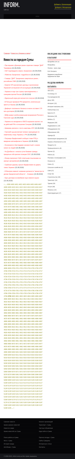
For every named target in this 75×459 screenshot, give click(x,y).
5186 (37, 402)
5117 (40, 383)
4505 (33, 212)
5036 (37, 360)
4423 (25, 190)
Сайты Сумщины (44, 440)
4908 (5, 327)
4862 (21, 313)
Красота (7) (51, 113)
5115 (33, 383)
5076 (37, 372)
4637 (40, 249)
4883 (25, 318)
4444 (29, 195)
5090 (13, 377)
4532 (21, 221)
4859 (9, 313)
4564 (29, 229)
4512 (21, 215)
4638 (5, 251)
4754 (29, 282)
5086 (37, 374)
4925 (33, 330)
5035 (33, 360)
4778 (5, 290)
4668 (5, 260)
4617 (40, 243)
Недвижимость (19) (54, 126)
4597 (40, 237)
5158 (5, 397)
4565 (33, 229)
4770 (13, 288)
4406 (36, 184)
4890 (13, 321)
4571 (17, 232)
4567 (40, 229)
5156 (37, 394)
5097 (40, 377)
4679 (9, 263)
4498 (5, 212)
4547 (40, 223)
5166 (37, 397)
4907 (40, 324)
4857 (40, 310)
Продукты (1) (52, 145)
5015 (33, 355)
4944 (29, 335)
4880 (13, 318)
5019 (9, 358)
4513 (25, 215)
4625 (33, 246)
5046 (37, 363)
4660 (13, 257)
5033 (25, 360)
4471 (17, 204)
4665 (33, 257)
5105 (33, 380)
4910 (13, 327)
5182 (21, 402)
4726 (37, 274)
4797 (40, 293)
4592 (21, 237)
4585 (33, 235)
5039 (9, 363)
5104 (29, 380)
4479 (9, 207)
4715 (33, 271)
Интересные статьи (45, 444)
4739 (9, 279)
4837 (40, 304)
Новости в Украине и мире (20, 53)
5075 (33, 372)
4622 (21, 246)
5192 (21, 405)
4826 (37, 302)
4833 (25, 304)
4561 (17, 229)
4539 (9, 223)
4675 (33, 260)
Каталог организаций (46, 422)
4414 (29, 187)
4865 (33, 313)
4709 (9, 271)
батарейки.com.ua (53, 61)
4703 (25, 268)
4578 (5, 235)
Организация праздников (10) (57, 138)
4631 (17, 249)
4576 (37, 232)
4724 (29, 274)
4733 (25, 276)
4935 (33, 332)
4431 (17, 193)
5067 (40, 369)
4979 (9, 346)
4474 (29, 204)
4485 (33, 207)
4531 (17, 221)
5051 (17, 366)
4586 (37, 235)
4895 (33, 321)
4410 (13, 187)
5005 (33, 352)
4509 (9, 215)
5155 (33, 394)
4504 (29, 212)
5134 (29, 388)
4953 (25, 338)
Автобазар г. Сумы (10, 447)
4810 (13, 299)
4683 (25, 263)
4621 (17, 246)
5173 (25, 399)
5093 (25, 377)
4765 (33, 285)
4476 (37, 204)
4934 (29, 332)
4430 (13, 193)
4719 (9, 274)
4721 (17, 274)
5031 (17, 360)
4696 (37, 265)
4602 (21, 240)
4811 (17, 299)
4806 (37, 296)
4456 (37, 198)
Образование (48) (53, 132)
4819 (9, 302)
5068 (5, 372)
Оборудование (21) (54, 129)
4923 (25, 330)
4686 (37, 263)
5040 (13, 363)
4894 (29, 321)
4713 (25, 271)
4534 (29, 221)
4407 (40, 184)
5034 (29, 360)
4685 (33, 263)
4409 (9, 187)
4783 (25, 290)
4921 (17, 330)
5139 (9, 391)
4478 (5, 207)
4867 (40, 313)
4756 (37, 282)
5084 (29, 374)
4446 (37, 195)
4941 (17, 335)
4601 (17, 240)
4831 (17, 304)
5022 (21, 358)
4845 (33, 307)
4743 (25, 279)
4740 (13, 279)
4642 (21, 251)
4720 (13, 274)
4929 (9, 332)
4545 (33, 223)
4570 (13, 232)
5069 (9, 372)
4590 (13, 237)
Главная (7, 53)
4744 (29, 279)
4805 (33, 296)
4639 (9, 251)
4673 (25, 260)
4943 (25, 335)
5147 (40, 391)
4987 (40, 346)
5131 (17, 388)
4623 (25, 246)
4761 (17, 285)
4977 (40, 344)
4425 (33, 190)
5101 (17, 380)
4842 (21, 307)
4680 (13, 263)
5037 (40, 360)
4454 (29, 198)
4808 (5, 299)
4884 (29, 318)
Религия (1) (51, 161)
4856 (37, 310)
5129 (9, 388)
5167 (40, 397)
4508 (5, 215)
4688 (5, 265)
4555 (33, 226)
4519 (9, 218)
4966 (37, 341)
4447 (40, 195)
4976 (37, 344)
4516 (37, 215)
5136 (37, 388)
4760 (13, 285)
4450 (13, 198)
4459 (9, 201)
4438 (5, 195)
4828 (5, 304)
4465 (33, 201)
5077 (40, 372)
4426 (37, 190)
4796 (37, 293)
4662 (21, 257)
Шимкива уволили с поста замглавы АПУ (19, 128)
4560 (13, 229)
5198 (5, 408)
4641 (17, 251)
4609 (9, 243)
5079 (9, 374)
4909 (9, 327)
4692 (21, 265)
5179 (9, 402)
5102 (21, 380)
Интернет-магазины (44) (55, 106)
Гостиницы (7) (52, 94)
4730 (13, 276)
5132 (21, 388)
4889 (9, 321)
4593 (25, 237)
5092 (21, 377)
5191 (17, 405)
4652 (21, 254)
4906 (37, 324)
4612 (21, 243)
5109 (9, 383)
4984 (29, 346)
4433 (25, 193)
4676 (37, 260)
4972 (21, 344)
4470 (13, 204)
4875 (33, 316)
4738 (5, 279)
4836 (37, 304)
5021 (17, 358)
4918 (5, 330)
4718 (5, 274)
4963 (25, 341)
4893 (25, 321)
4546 (37, 223)
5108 (5, 383)
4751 (17, 282)
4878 (5, 318)
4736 (37, 276)
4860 (13, 313)
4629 (9, 249)
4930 (13, 332)
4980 (13, 346)
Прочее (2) (51, 151)
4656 (37, 254)
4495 (33, 209)
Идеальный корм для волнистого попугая (20, 98)
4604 (29, 240)
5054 (29, 366)
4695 (33, 265)
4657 (40, 254)
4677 (40, 260)
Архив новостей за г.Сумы (12, 431)
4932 (21, 332)
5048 (5, 366)
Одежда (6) (51, 135)
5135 (33, 388)
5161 (17, 397)
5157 (40, 394)
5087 (40, 374)
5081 (17, 374)
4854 (29, 310)
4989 (9, 349)
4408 (5, 187)
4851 (17, 310)
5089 (9, 377)
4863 (25, 313)
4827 (40, 302)
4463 (25, 201)
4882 (21, 318)
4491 (17, 209)
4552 (21, 226)
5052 (21, 366)
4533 (25, 221)
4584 (29, 235)
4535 (33, 221)
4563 (25, 229)
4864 (29, 313)
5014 (29, 355)
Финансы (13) (52, 190)
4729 (9, 276)
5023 (25, 358)
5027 (40, 358)
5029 (9, 360)
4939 (9, 335)
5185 (33, 402)
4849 (9, 310)
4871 (17, 316)
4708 (5, 271)
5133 (25, 388)
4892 (21, 321)
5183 (25, 402)
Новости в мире (9, 428)
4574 (29, 232)
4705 (33, 268)
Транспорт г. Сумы (45, 425)
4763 (25, 285)
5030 (13, 360)
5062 (21, 369)
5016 (37, 355)
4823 (25, 302)
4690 (13, 265)
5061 (17, 369)
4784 (29, 290)
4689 (9, 265)
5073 (25, 372)
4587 (40, 235)
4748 (5, 282)
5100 (13, 380)
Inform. (12, 5)
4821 (17, 302)
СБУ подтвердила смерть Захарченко (18, 71)
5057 (40, 366)
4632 (21, 249)
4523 (25, 218)
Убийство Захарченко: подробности (17, 75)
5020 (13, 358)
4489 (9, 209)
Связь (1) (51, 164)
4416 (37, 187)
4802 (21, 296)
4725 (33, 274)
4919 (9, 330)
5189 (9, 405)
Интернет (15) (52, 103)
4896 (37, 321)
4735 (33, 276)
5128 (5, 388)
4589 (9, 237)
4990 (13, 349)
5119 (9, 385)
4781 (17, 290)
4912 (21, 327)
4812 (21, 299)
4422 (21, 190)
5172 (21, 399)
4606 (37, 240)
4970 (13, 344)
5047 (40, 363)
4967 (40, 341)
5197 (40, 405)
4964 (29, 341)
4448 (5, 198)
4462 (21, 201)
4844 (29, 307)
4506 (37, 212)
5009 (9, 355)
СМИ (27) (51, 170)
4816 (37, 299)
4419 (9, 190)
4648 (5, 254)
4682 (21, 263)
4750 (13, 282)
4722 (21, 274)
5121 (17, 385)
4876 (37, 316)
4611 (17, 243)
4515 (33, 215)
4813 (25, 299)
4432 (21, 193)
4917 (40, 327)
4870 (13, 316)
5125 (33, 385)
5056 (37, 366)
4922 (21, 330)
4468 (5, 204)
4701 (17, 268)
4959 (9, 341)
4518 (5, 218)
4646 (37, 251)
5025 (33, 358)
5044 (29, 363)
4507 (40, 212)
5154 (29, 394)
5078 (5, 374)
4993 (25, 349)
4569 (9, 232)
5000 (13, 352)
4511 (17, 215)
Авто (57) (51, 90)
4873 (25, 316)
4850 (13, 310)
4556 (37, 226)
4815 (33, 299)
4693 (25, 265)
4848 (5, 310)
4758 (5, 285)
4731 (17, 276)
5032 (21, 360)
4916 (37, 327)
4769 (9, 288)
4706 (37, 268)
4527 (40, 218)
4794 (29, 293)
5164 (29, 397)
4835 (33, 304)
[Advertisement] (37, 33)
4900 (13, 324)
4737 (40, 276)
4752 (21, 282)
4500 (13, 212)
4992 (21, 349)
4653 (25, 254)
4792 (21, 293)
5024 (29, 358)
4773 (25, 288)
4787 (40, 290)
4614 (29, 243)
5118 (5, 385)
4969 (9, 344)
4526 (37, 218)
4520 (13, 218)
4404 (28, 184)
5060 (13, 369)
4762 (21, 285)
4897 (40, 321)
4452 (21, 198)
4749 (9, 282)
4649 (9, 254)
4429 (9, 193)
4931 (17, 332)
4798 (5, 296)
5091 (17, 377)
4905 (33, 324)
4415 (33, 187)
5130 (13, 388)
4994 (29, 349)
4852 (21, 310)
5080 (13, 374)
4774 (29, 288)
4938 (5, 335)
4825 (33, 302)
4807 (40, 296)
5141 (17, 391)
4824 (29, 302)
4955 (33, 338)
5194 (29, 405)
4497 (40, 209)
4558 (5, 229)
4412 (21, 187)
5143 (25, 391)
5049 (9, 366)
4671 (17, 260)
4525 (33, 218)
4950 (13, 338)
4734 (29, 276)
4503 (25, 212)
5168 (5, 399)
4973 (25, 344)
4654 (29, 254)
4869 (9, 316)
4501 (17, 212)
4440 (13, 195)
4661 (17, 257)
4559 (9, 229)
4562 (21, 229)
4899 (9, 324)
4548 (5, 226)
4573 (25, 232)
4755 (33, 282)
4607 (40, 240)
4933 (25, 332)
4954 (29, 338)
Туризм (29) (51, 183)
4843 (25, 307)
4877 (40, 316)
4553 (25, 226)
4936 (37, 332)
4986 (37, 346)
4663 (25, 257)
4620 (13, 246)
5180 (13, 402)
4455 (33, 198)
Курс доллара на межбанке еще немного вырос (22, 178)
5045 (33, 363)
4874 (29, 316)
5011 (17, 355)
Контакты (42, 447)
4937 (40, 332)
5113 (25, 383)
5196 (37, 405)
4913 (25, 327)
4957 (40, 338)
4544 (29, 223)
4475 (33, 204)
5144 (29, 391)
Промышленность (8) (54, 148)
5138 (5, 391)
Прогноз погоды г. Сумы (46, 437)
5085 (33, 374)
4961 (17, 341)
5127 (40, 385)
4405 (32, 184)
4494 (29, 209)
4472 (21, 204)
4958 (5, 341)
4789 (9, 293)
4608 (5, 243)
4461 (17, 201)
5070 (13, 372)
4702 (21, 268)
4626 (37, 246)
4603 (25, 240)
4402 (20, 184)
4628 (5, 249)
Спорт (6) (51, 174)
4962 (21, 341)
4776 (37, 288)
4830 (13, 304)
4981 (17, 346)
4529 (9, 221)
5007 (40, 352)
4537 (40, 221)
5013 (25, 355)
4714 (29, 271)
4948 (5, 338)
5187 (40, 402)
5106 (37, 380)
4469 (9, 204)
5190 (13, 405)
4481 (17, 207)
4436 (37, 193)
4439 (9, 195)
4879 (9, 318)
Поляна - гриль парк (54, 68)
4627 (40, 246)
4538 (5, 223)
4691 (17, 265)
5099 (9, 380)
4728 (5, 276)
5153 (25, 394)
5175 (33, 399)
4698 (5, 268)
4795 (33, 293)
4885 (33, 318)
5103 (25, 380)
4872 (21, 316)
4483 (25, 207)
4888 (5, 321)
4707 (40, 268)
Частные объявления (46, 428)
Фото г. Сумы (8, 440)
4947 (40, 335)
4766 (37, 285)
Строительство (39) (54, 177)
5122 (21, 385)
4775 (33, 288)
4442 (21, 195)
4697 (40, 265)
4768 (5, 288)
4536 (37, 221)
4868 (5, 316)
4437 (40, 193)
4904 (29, 324)
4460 (13, 201)
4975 (33, 344)
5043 (25, 363)
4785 (33, 290)
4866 (37, 313)
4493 (25, 209)
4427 (40, 190)
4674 (29, 260)
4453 (25, 198)
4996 (37, 349)
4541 (17, 223)
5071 (17, 372)
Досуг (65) (51, 100)
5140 (13, 391)
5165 (33, 397)
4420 (13, 190)
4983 (25, 346)
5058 (5, 369)
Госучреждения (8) (54, 97)
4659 (9, 257)
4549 (9, 226)
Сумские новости (9, 422)
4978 (5, 346)
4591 (17, 237)
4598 (5, 240)
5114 (29, 383)
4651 (17, 254)
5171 (17, 399)
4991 (17, 349)
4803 (25, 296)
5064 (29, 369)
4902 (21, 324)
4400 (12, 184)
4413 (25, 187)
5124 (29, 385)
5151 (17, 394)
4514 (29, 215)
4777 (40, 288)
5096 (37, 377)
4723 (25, 274)
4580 (13, 235)
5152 (21, 394)
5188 (5, 405)
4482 (21, 207)
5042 (21, 363)
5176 (37, 399)
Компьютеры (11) (53, 110)
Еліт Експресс (52, 71)
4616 (37, 243)
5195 (33, 405)
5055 (33, 366)
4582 (21, 235)
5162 (21, 397)
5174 (29, 399)
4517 (40, 215)
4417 (40, 187)
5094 (29, 377)
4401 (16, 184)
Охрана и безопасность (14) (57, 142)
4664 (29, 257)
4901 (17, 324)
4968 (5, 344)
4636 (37, 249)
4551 (17, 226)
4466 (37, 201)
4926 (37, 330)
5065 (33, 369)
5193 (25, 405)
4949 (9, 338)
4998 (5, 352)
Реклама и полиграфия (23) (57, 158)
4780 (13, 290)
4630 (13, 249)
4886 (37, 318)
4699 (9, 268)
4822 (21, 302)
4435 (33, 193)
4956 (37, 338)
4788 (5, 293)
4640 (13, 251)
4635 (33, 249)
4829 (9, 304)
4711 (17, 271)
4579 (9, 235)
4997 (40, 349)
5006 (37, 352)
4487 (40, 207)
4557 (40, 226)
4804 (29, 296)
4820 (13, 302)
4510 (13, 215)
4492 (21, 209)
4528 (5, 221)
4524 (29, 218)
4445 (33, 195)
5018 (5, 358)
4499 (9, 212)
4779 (9, 290)
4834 (29, 304)
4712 (21, 271)
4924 (29, 330)
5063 (25, 369)
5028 (5, 360)
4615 (33, 243)
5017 (40, 355)
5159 (9, 397)
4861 (17, 313)
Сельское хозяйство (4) (55, 167)
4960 (13, 341)
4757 (40, 282)
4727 (40, 274)
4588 (5, 237)
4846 (37, 307)
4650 (13, 254)
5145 (33, 391)
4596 (37, 237)
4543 (25, 223)
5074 (29, 372)
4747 (40, 279)
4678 (5, 263)
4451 (17, 198)
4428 (5, 193)
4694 (29, 265)
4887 (40, 318)
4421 (17, 190)
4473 (25, 204)
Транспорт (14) (52, 180)
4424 (29, 190)
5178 (5, 402)
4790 (13, 293)
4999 (9, 352)
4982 (21, 346)
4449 (9, 198)
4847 (40, 307)
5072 (21, 372)
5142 (21, 391)
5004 (29, 352)
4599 (9, 240)
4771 (17, 288)
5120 (13, 385)
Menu (37, 16)
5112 (21, 383)
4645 (33, 251)
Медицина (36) (52, 122)
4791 (17, 293)
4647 (40, 251)
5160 (13, 397)
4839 (9, 307)
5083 (25, 374)
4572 (21, 232)
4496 (37, 209)
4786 (37, 290)
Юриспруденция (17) (54, 193)
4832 (21, 304)
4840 (13, 307)
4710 (13, 271)
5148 (5, 394)
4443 (25, 195)
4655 (33, 254)
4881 (17, 318)
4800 (13, 296)
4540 (13, 223)
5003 (25, 352)
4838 (5, 307)
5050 (13, 366)
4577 (40, 232)
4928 (5, 332)
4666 (37, 257)
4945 (33, 335)
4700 (13, 268)
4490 (13, 209)
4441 (17, 195)
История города (9, 444)
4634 (29, 249)
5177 (40, 399)
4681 (17, 263)
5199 (9, 408)
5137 (40, 388)
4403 (24, 184)
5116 (37, 383)
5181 (17, 402)
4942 (21, 335)
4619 (9, 246)
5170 (13, 399)
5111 (17, 383)
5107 (40, 380)
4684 (29, 263)
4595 (33, 237)
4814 (29, 299)
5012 (21, 355)
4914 (29, 327)
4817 (40, 299)
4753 (25, 282)
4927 (40, 330)
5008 (5, 355)
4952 (21, 338)
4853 (25, 310)
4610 (13, 243)
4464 (29, 201)
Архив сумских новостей (12, 425)
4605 (33, 240)
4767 (40, 285)
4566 (37, 229)
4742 (21, 279)
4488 (5, 209)
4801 (17, 296)
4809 (9, 299)
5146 (37, 391)
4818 (5, 302)
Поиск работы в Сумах (11, 437)
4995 (33, 349)
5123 (25, 385)
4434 (29, 193)
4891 (17, 321)
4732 (21, 276)
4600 (13, 240)
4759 (9, 285)
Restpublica (51, 65)
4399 (8, 184)
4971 (17, 344)
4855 (33, 310)
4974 (29, 344)
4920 (13, 330)
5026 (37, 358)
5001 (17, 352)
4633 (25, 249)
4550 (13, 226)
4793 (25, 293)
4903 (25, 324)
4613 (25, 243)
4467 (40, 201)
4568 (5, 232)
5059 (9, 369)
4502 (21, 212)
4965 (33, 341)
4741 (17, 279)
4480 (13, 207)
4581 (17, 235)
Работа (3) (51, 154)
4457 (40, 198)
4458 (5, 201)
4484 (29, 207)
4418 (5, 190)
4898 (5, 324)
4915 (33, 327)
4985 (33, 346)
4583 (25, 235)
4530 (13, 221)
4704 (29, 268)
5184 (29, 402)
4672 (21, 260)
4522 (21, 218)
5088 (5, 377)
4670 (13, 260)
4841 (17, 307)
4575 (33, 232)
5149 (9, 394)
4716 (37, 271)
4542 (21, 223)
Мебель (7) (51, 119)
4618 (5, 246)
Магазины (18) (52, 116)
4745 (33, 279)
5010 (13, 355)
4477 (40, 204)
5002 (21, 352)
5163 (25, 397)
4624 (29, 246)
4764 (29, 285)
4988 (5, 349)
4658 (5, 257)
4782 (21, 290)
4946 (37, 335)
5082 (21, 374)
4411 (17, 187)
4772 (21, 288)
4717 (40, 271)
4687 (40, 263)
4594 (29, 237)
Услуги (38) (51, 186)
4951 (17, 338)
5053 (25, 366)
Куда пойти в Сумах (45, 431)
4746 (37, 279)
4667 (40, 257)
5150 (13, 394)
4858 (5, 313)
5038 (5, 363)
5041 (17, 363)
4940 (13, 335)
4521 (17, 218)
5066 (37, 369)
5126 (37, 385)
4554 (29, 226)
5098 (5, 380)
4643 (25, 251)
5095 (33, 377)
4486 (37, 207)
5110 (13, 383)
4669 (9, 260)
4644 (29, 251)
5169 (9, 399)
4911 (17, 327)
